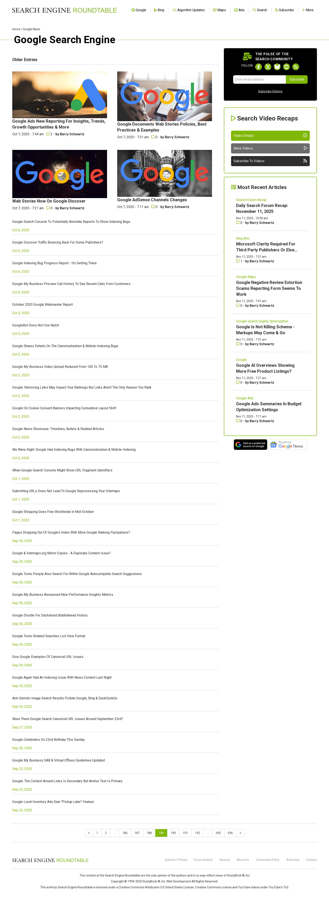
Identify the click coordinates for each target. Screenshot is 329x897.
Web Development (179, 881)
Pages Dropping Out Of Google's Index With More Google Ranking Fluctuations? (71, 532)
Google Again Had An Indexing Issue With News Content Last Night (62, 677)
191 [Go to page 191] (185, 833)
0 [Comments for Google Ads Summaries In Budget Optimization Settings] (239, 421)
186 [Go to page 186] (125, 833)
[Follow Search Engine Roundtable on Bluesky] (277, 66)
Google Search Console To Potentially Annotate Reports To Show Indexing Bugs (71, 222)
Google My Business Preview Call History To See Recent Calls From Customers (71, 284)
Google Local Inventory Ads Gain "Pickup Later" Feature (53, 802)
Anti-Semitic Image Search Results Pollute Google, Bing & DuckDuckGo (64, 698)
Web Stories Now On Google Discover (48, 201)
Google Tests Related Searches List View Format (48, 636)
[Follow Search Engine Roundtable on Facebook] (258, 66)
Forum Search (203, 859)
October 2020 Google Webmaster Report (42, 305)
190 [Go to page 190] (173, 833)
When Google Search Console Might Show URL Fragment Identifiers (62, 470)
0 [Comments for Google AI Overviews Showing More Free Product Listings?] (239, 383)
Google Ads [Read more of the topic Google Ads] (244, 398)
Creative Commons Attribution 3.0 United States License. (156, 887)
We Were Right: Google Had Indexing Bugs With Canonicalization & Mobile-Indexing (74, 450)
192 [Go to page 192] (197, 833)
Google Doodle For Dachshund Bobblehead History (50, 615)
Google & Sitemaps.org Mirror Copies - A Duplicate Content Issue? (61, 553)
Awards (225, 859)
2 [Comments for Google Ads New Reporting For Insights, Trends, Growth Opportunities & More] (49, 134)
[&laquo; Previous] (89, 833)
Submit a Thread (176, 859)
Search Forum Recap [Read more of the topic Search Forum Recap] (251, 200)
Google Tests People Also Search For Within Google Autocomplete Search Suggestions (77, 574)
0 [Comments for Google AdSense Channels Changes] (154, 207)
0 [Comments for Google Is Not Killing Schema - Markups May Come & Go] (239, 344)
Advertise (292, 859)
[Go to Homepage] (64, 10)
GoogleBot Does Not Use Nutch (35, 325)
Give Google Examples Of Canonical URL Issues (47, 657)
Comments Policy (267, 859)
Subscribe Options (270, 91)
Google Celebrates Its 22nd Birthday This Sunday (48, 740)
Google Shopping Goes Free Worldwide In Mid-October (53, 512)
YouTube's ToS (278, 887)
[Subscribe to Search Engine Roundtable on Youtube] (286, 66)
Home (16, 29)
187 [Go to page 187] (137, 833)
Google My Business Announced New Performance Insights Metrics (62, 595)
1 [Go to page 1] (97, 833)
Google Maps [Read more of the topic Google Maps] (246, 277)
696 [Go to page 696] (230, 833)
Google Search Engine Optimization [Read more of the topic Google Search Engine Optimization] (262, 321)
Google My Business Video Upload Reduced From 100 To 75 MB (60, 367)
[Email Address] (259, 79)
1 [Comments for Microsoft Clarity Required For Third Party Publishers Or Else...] (239, 261)
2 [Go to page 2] (106, 833)
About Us (243, 859)
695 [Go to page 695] (218, 833)
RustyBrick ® (151, 881)
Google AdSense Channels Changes (152, 199)
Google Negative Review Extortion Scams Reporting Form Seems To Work (269, 288)
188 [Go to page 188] (149, 833)
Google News (31, 29)
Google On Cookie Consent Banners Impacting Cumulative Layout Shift (64, 408)
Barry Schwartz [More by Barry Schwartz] (72, 134)
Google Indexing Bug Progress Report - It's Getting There (54, 263)
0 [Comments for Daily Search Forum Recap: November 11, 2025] (239, 223)
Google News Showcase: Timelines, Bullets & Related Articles (58, 429)
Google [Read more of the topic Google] (241, 360)
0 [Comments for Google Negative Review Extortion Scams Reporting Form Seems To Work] (239, 306)
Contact (311, 859)
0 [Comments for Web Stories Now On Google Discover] (49, 208)
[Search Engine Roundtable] (50, 861)
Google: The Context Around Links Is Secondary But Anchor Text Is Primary (67, 781)
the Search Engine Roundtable (120, 875)
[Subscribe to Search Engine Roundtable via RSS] (295, 66)
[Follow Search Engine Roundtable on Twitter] (267, 66)
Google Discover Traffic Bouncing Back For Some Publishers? (57, 242)
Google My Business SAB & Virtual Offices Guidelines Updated (58, 760)
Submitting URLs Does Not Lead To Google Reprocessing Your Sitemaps (66, 491)
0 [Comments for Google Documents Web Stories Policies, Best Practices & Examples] (154, 137)
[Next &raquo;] (240, 833)
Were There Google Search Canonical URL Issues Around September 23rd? (67, 719)
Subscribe (296, 79)
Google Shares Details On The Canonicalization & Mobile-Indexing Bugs (65, 346)
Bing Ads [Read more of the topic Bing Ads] (242, 238)
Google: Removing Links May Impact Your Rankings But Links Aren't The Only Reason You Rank (81, 387)
